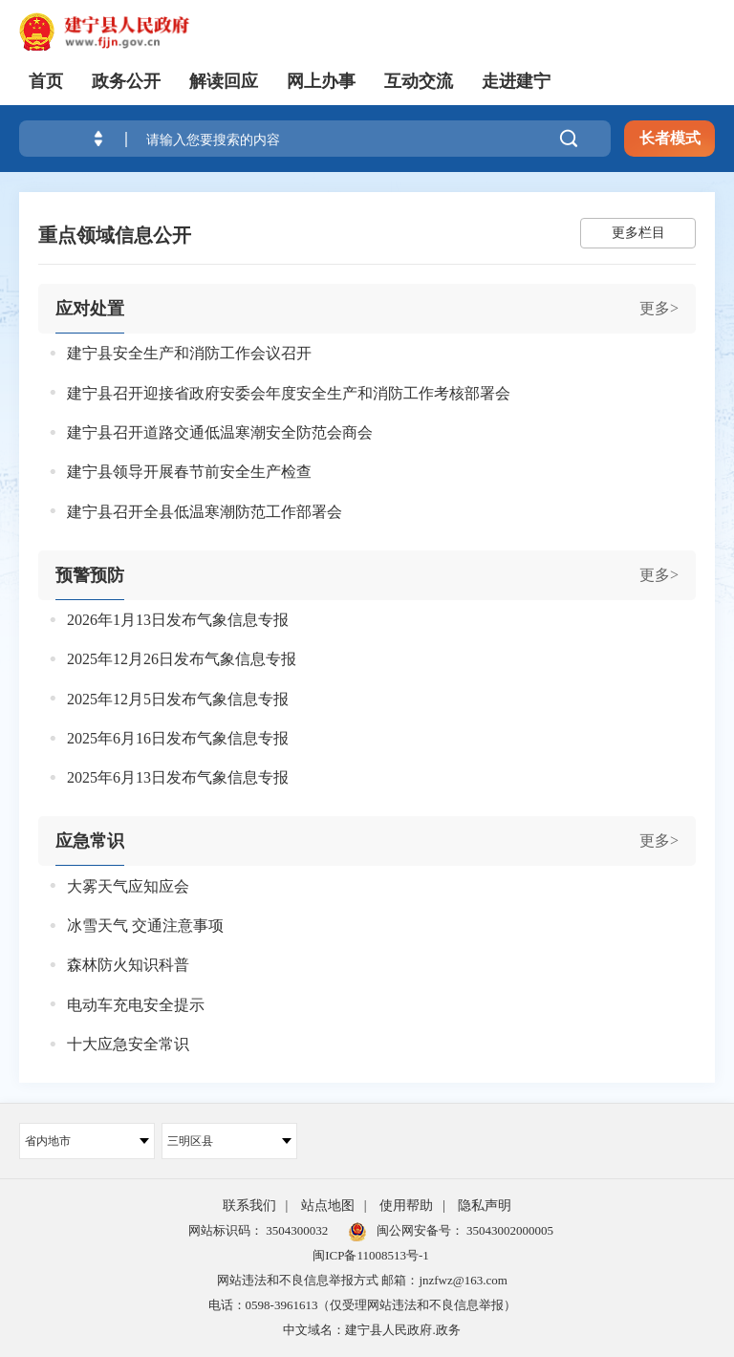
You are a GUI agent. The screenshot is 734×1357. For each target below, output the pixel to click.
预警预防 (89, 575)
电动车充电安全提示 (136, 1005)
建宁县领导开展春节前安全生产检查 (189, 471)
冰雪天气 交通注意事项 (145, 925)
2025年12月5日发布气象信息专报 (178, 699)
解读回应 (223, 81)
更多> (659, 308)
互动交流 (418, 81)
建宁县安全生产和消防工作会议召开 (189, 353)
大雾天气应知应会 (128, 886)
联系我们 (249, 1205)
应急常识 (89, 841)
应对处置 (89, 308)
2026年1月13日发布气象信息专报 (178, 620)
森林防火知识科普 (128, 965)
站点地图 (328, 1205)
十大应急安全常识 (128, 1044)
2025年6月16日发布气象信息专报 (178, 738)
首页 (46, 81)
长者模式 (670, 138)
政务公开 (126, 81)
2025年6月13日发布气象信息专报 (178, 777)
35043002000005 (508, 1230)
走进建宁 (516, 81)
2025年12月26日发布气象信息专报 (181, 659)
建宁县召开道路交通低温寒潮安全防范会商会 (220, 432)
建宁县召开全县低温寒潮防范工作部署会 (204, 512)
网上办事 (321, 81)
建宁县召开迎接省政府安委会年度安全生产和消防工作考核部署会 (288, 393)
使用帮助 (406, 1205)
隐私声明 (484, 1205)
